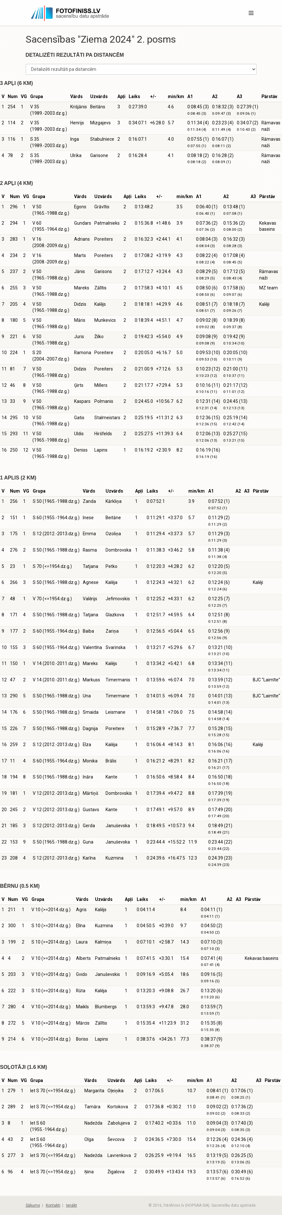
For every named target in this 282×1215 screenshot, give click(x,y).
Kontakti (53, 1205)
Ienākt (71, 1205)
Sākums (33, 1205)
